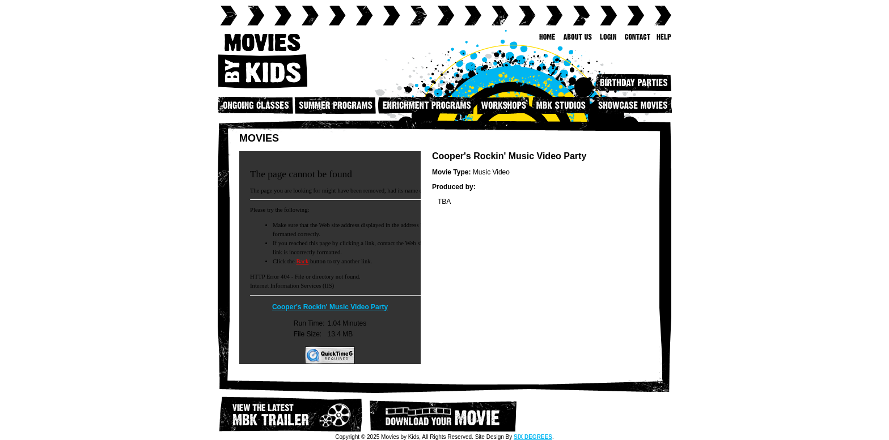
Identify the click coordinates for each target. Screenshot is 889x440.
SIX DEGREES (533, 437)
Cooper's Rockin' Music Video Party (330, 307)
